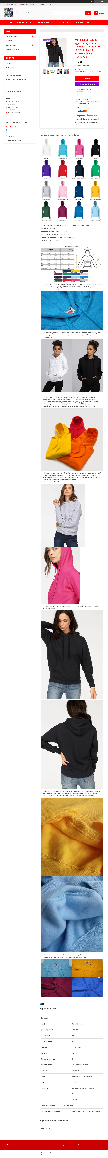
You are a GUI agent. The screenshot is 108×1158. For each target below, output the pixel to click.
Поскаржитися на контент (49, 1155)
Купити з (87, 84)
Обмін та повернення (49, 28)
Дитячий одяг (62, 22)
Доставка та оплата (14, 28)
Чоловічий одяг (24, 22)
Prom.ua (64, 1153)
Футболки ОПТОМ (82, 22)
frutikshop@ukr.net (14, 127)
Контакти (31, 28)
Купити (87, 78)
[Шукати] (88, 13)
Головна (9, 22)
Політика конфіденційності (66, 1155)
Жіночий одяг (44, 22)
